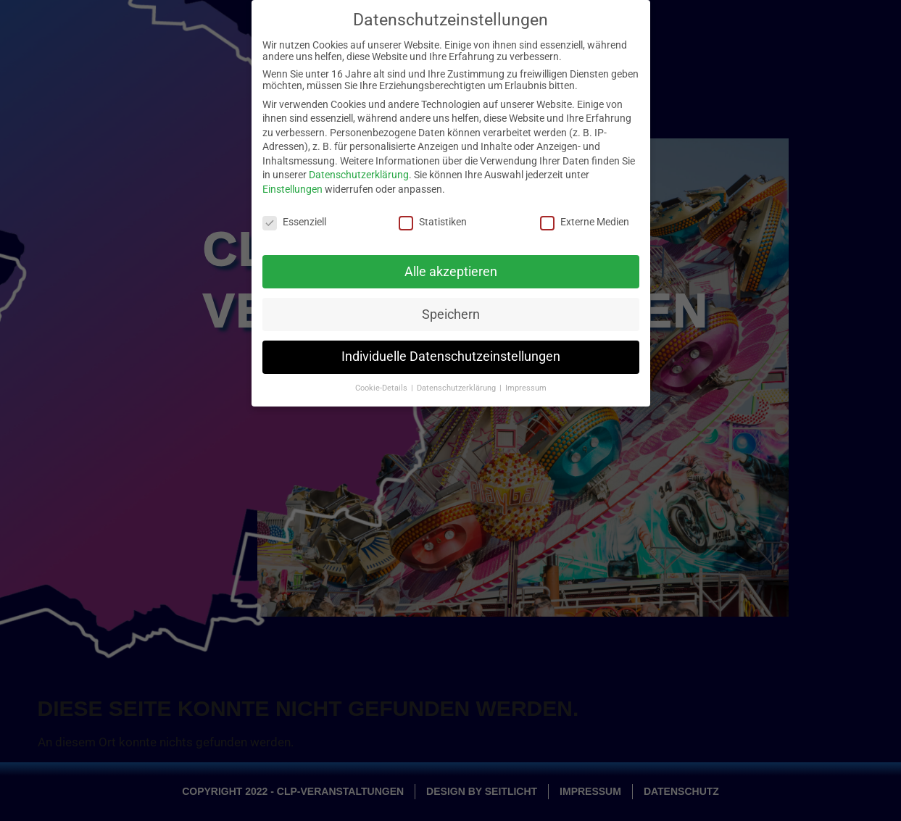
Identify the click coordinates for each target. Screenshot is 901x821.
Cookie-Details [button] (382, 381)
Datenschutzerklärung (359, 168)
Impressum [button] (526, 381)
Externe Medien (584, 215)
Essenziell (294, 215)
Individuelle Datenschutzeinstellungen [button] (450, 350)
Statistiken (433, 215)
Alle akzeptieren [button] (450, 264)
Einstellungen (292, 182)
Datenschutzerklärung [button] (457, 381)
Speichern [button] (451, 307)
